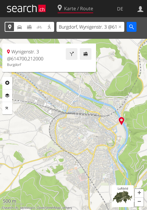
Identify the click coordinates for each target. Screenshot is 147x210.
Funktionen (7, 108)
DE (120, 9)
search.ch (11, 208)
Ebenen (7, 96)
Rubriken (7, 83)
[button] (139, 193)
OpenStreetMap (49, 208)
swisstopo (27, 208)
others (67, 208)
